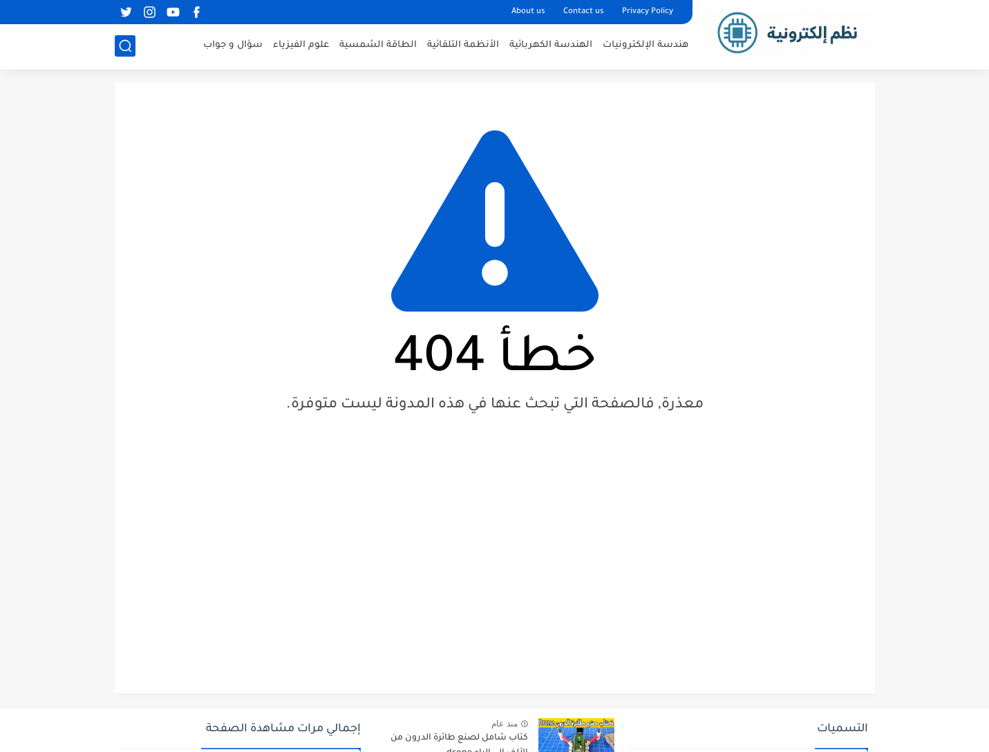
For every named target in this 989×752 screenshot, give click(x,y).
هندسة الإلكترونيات (645, 45)
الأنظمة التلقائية (463, 45)
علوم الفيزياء (301, 45)
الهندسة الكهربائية (550, 45)
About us (528, 12)
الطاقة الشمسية (378, 45)
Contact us (583, 12)
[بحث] (125, 46)
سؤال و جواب (233, 45)
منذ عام (504, 724)
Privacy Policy (647, 12)
